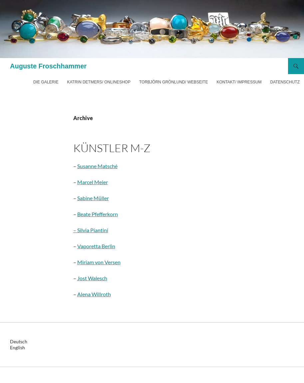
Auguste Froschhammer (48, 66)
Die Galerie (45, 82)
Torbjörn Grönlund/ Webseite (173, 82)
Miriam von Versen (99, 262)
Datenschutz (285, 82)
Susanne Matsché (97, 166)
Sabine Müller (93, 198)
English (17, 347)
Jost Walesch (92, 278)
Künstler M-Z (112, 148)
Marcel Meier (92, 182)
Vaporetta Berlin (96, 246)
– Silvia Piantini (90, 230)
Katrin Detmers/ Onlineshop (98, 82)
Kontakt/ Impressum (238, 82)
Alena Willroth (94, 294)
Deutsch (18, 341)
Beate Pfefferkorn (97, 214)
